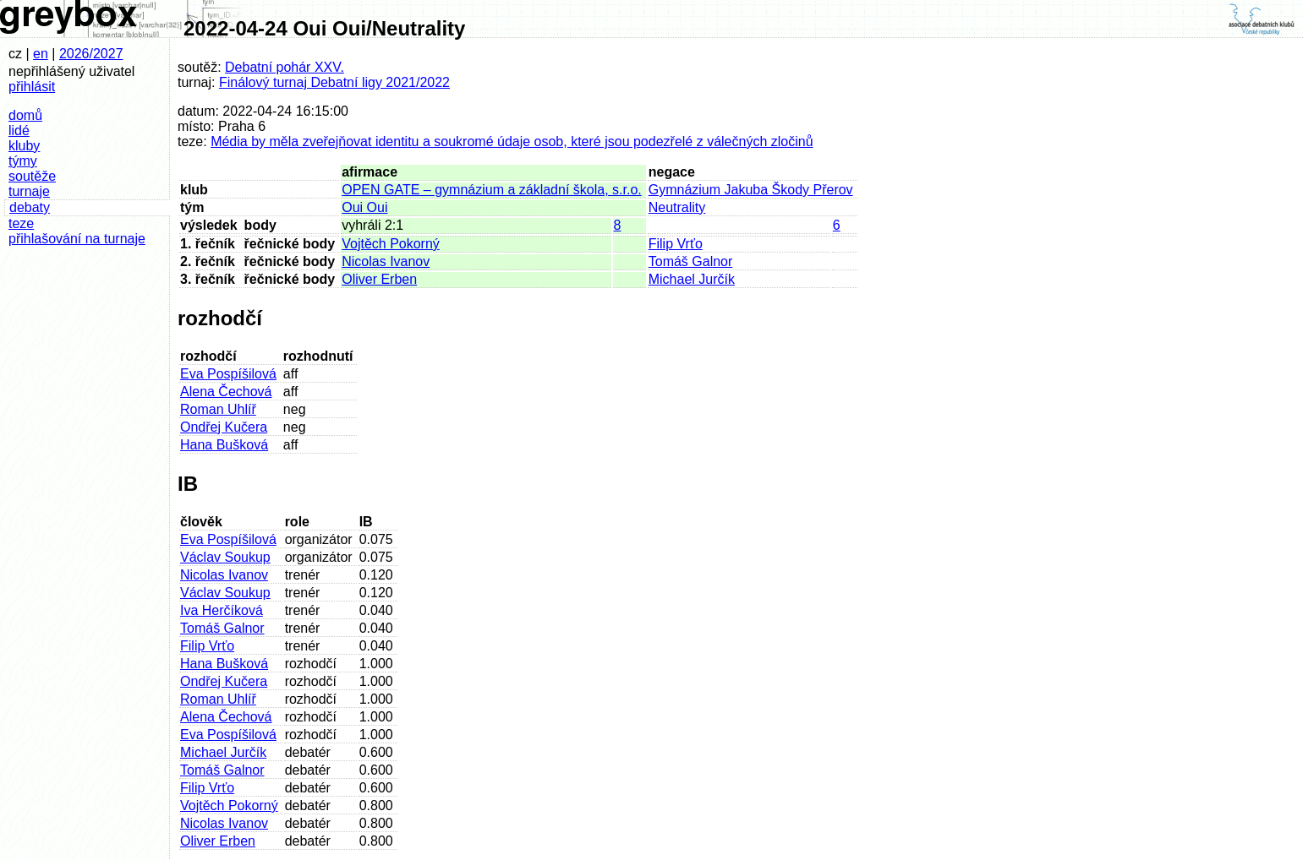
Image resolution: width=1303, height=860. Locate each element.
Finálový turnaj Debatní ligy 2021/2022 (334, 82)
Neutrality (677, 207)
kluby (24, 146)
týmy (22, 161)
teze (21, 223)
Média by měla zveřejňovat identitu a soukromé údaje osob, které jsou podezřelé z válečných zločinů (512, 141)
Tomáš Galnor (691, 261)
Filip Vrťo (676, 244)
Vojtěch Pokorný (391, 244)
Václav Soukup (225, 557)
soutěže (32, 176)
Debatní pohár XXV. (284, 67)
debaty (29, 207)
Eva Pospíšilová (228, 374)
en (40, 53)
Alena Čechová (226, 391)
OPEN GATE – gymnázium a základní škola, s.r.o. (492, 189)
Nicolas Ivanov (386, 261)
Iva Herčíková (221, 610)
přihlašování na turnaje (76, 238)
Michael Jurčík (692, 279)
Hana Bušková (224, 445)
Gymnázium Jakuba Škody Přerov (751, 189)
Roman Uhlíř (218, 409)
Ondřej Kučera (223, 427)
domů (25, 115)
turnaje (29, 191)
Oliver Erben (379, 279)
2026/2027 (91, 53)
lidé (19, 130)
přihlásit (31, 86)
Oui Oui (364, 207)
